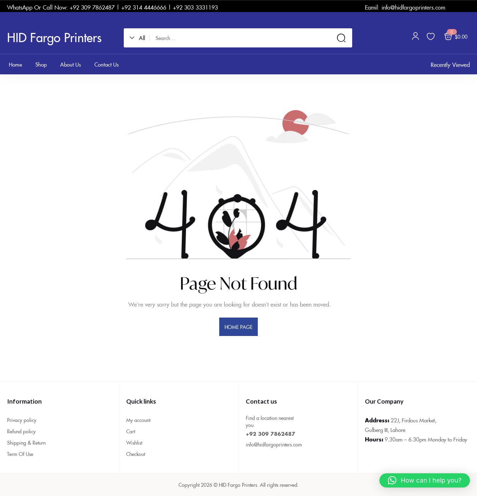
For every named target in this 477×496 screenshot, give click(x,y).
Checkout (135, 453)
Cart (130, 431)
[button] (139, 38)
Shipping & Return (26, 442)
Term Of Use (20, 453)
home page (239, 326)
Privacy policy (21, 419)
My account (138, 419)
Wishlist (134, 442)
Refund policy (21, 431)
